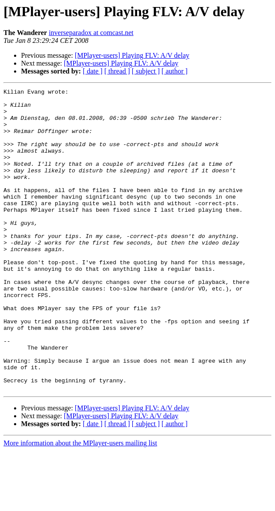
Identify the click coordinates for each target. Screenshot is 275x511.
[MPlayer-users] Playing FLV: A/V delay (132, 55)
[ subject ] (146, 71)
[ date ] (92, 71)
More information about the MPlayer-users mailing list (80, 503)
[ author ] (175, 71)
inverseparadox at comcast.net (91, 32)
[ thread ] (117, 71)
